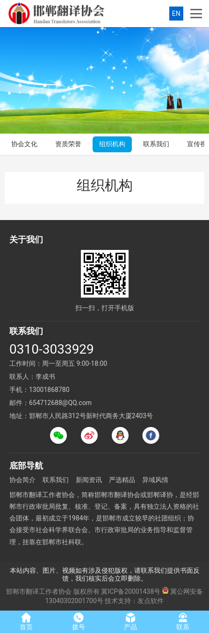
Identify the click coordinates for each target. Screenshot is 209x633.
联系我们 (156, 144)
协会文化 (24, 144)
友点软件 (150, 601)
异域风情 (155, 480)
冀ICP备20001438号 (130, 591)
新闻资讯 (89, 480)
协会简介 (22, 480)
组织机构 (112, 144)
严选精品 (122, 480)
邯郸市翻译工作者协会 (39, 591)
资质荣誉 (68, 144)
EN (176, 13)
